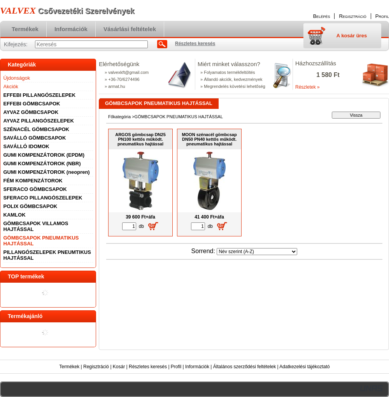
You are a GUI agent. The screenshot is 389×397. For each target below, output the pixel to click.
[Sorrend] (257, 251)
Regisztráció (96, 366)
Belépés (321, 16)
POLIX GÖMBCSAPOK (31, 206)
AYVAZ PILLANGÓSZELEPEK (39, 121)
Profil (176, 366)
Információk (197, 366)
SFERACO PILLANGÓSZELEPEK (43, 198)
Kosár (119, 366)
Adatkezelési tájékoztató (304, 366)
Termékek (69, 366)
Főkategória (119, 116)
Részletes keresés (148, 366)
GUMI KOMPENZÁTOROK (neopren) (47, 172)
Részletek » (307, 87)
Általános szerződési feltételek (244, 366)
